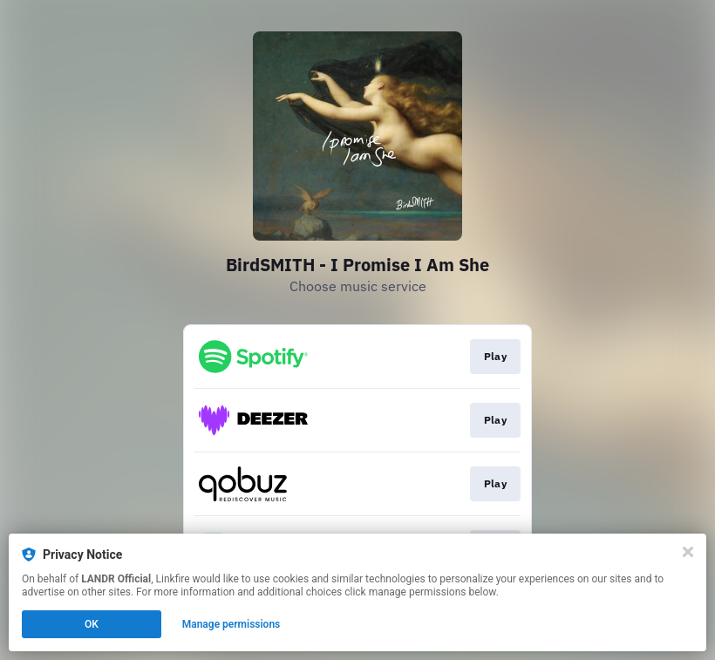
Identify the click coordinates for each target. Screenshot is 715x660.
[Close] (688, 552)
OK (92, 624)
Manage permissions (231, 624)
